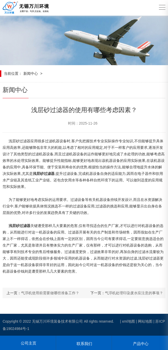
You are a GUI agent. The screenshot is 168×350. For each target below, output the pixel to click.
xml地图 (128, 321)
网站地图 (145, 321)
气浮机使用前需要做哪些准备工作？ (50, 293)
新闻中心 (30, 73)
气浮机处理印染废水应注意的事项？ (134, 293)
